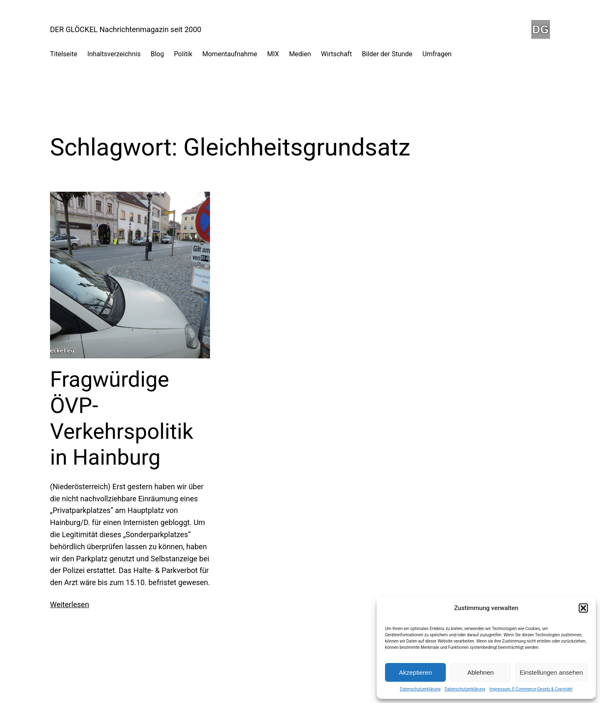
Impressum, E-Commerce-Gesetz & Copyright (531, 689)
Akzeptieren (415, 672)
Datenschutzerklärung (420, 689)
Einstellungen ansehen (551, 672)
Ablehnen (480, 672)
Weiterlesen (69, 604)
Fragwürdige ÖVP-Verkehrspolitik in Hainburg (121, 418)
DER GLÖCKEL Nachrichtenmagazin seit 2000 (125, 29)
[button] (583, 608)
